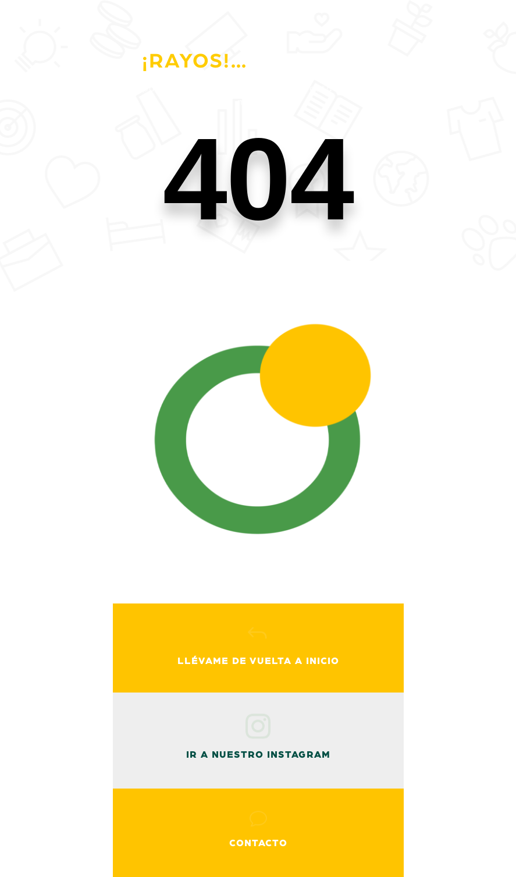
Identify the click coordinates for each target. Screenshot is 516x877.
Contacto (258, 843)
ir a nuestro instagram (258, 754)
